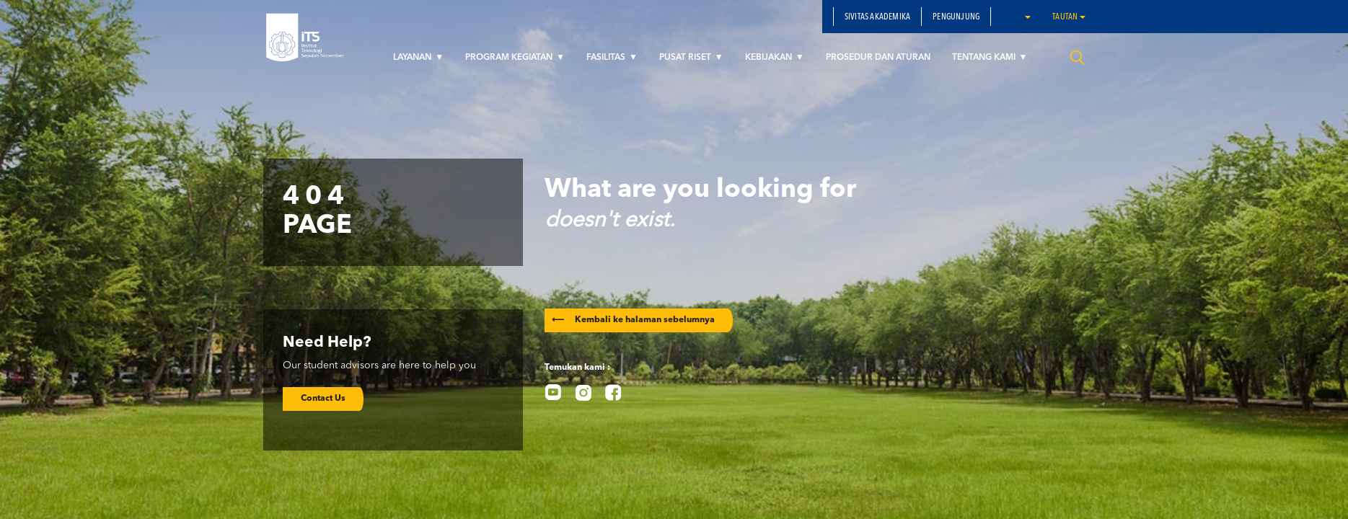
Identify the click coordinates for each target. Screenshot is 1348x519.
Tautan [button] (1068, 17)
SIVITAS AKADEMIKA (877, 17)
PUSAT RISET (686, 57)
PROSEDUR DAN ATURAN (878, 57)
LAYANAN (413, 57)
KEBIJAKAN (769, 57)
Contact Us (323, 398)
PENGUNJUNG (956, 17)
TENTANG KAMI (985, 57)
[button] (1027, 16)
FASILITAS (606, 57)
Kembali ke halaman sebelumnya (633, 320)
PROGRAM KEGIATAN (510, 57)
